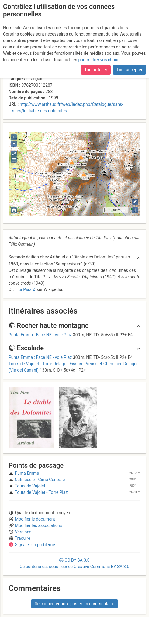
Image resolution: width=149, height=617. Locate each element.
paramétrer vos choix (98, 59)
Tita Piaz (23, 289)
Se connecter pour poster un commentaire (74, 603)
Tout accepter (129, 69)
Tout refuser (95, 69)
